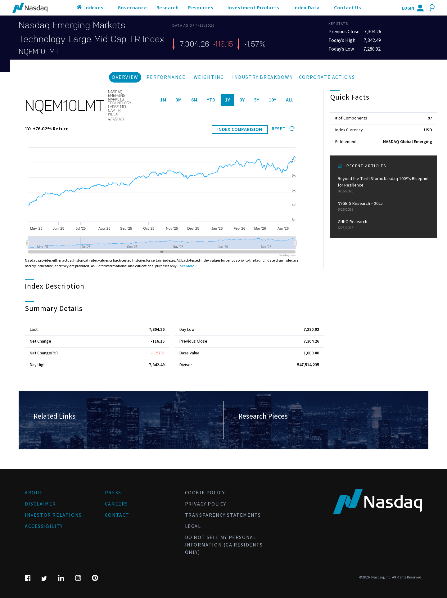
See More (187, 266)
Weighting (209, 77)
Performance (166, 77)
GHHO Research (384, 225)
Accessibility (44, 526)
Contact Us (347, 7)
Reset (283, 128)
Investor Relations (53, 515)
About (34, 492)
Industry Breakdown (262, 77)
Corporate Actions (327, 77)
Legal (193, 526)
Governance (132, 7)
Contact (117, 515)
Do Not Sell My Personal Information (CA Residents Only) (224, 545)
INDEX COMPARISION (239, 129)
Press (113, 492)
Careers (116, 504)
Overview (125, 77)
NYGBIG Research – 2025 (384, 206)
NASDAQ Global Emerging (407, 142)
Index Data (306, 7)
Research (167, 7)
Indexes (93, 7)
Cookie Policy (205, 492)
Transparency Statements (223, 515)
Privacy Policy (205, 504)
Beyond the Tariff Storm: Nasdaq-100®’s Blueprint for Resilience (384, 185)
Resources (200, 7)
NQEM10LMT (39, 51)
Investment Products (253, 7)
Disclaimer (40, 504)
